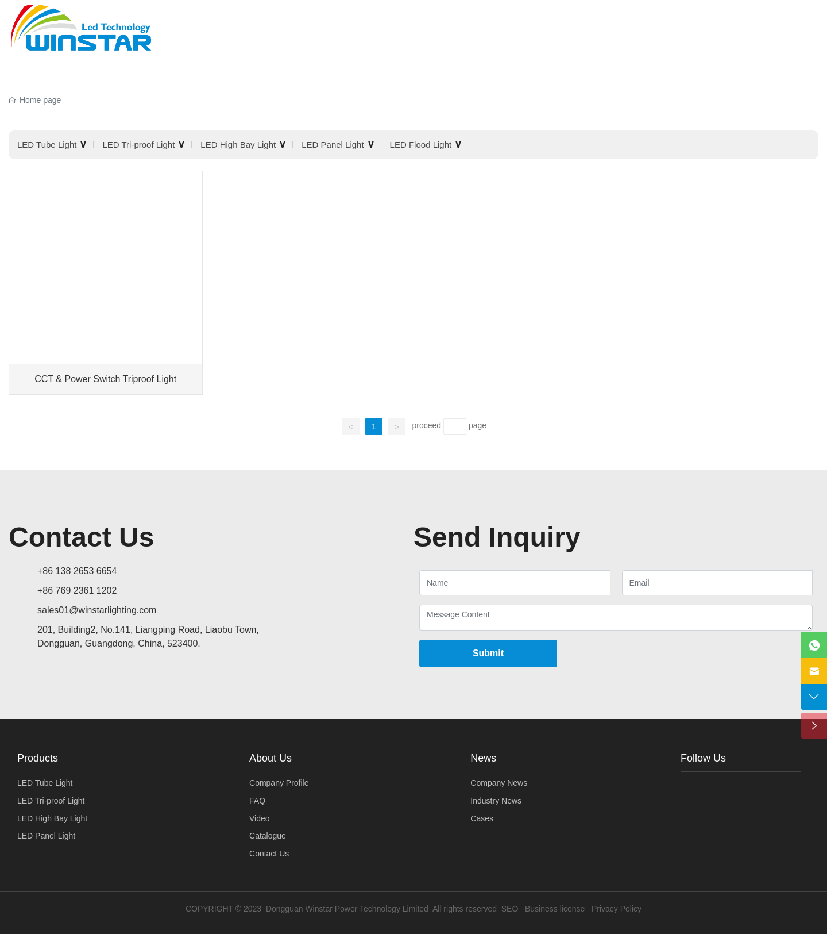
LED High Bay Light (238, 144)
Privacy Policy (616, 908)
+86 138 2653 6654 (77, 571)
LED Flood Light (421, 144)
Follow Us (703, 758)
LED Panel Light (333, 144)
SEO (510, 908)
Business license (555, 908)
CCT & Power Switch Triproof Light (105, 379)
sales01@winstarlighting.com (96, 610)
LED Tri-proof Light (138, 144)
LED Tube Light (46, 144)
